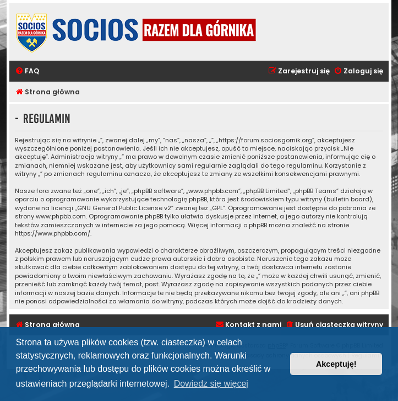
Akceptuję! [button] (336, 364)
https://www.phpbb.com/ (52, 233)
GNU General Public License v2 (124, 208)
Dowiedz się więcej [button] (211, 383)
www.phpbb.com (61, 216)
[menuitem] (27, 71)
